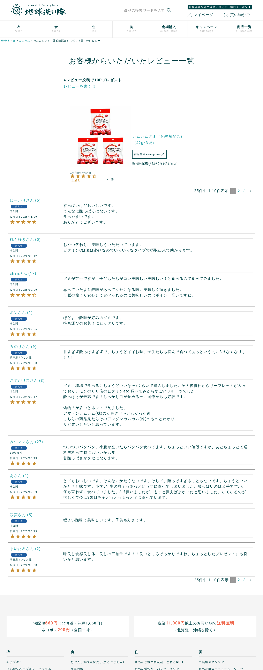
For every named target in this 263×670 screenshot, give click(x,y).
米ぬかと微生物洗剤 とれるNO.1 (159, 661)
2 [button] (239, 191)
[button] (251, 191)
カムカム (24, 40)
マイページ (200, 15)
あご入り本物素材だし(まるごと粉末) (97, 661)
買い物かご (237, 15)
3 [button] (244, 191)
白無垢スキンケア (211, 661)
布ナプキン (15, 661)
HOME (5, 40)
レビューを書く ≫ (80, 86)
